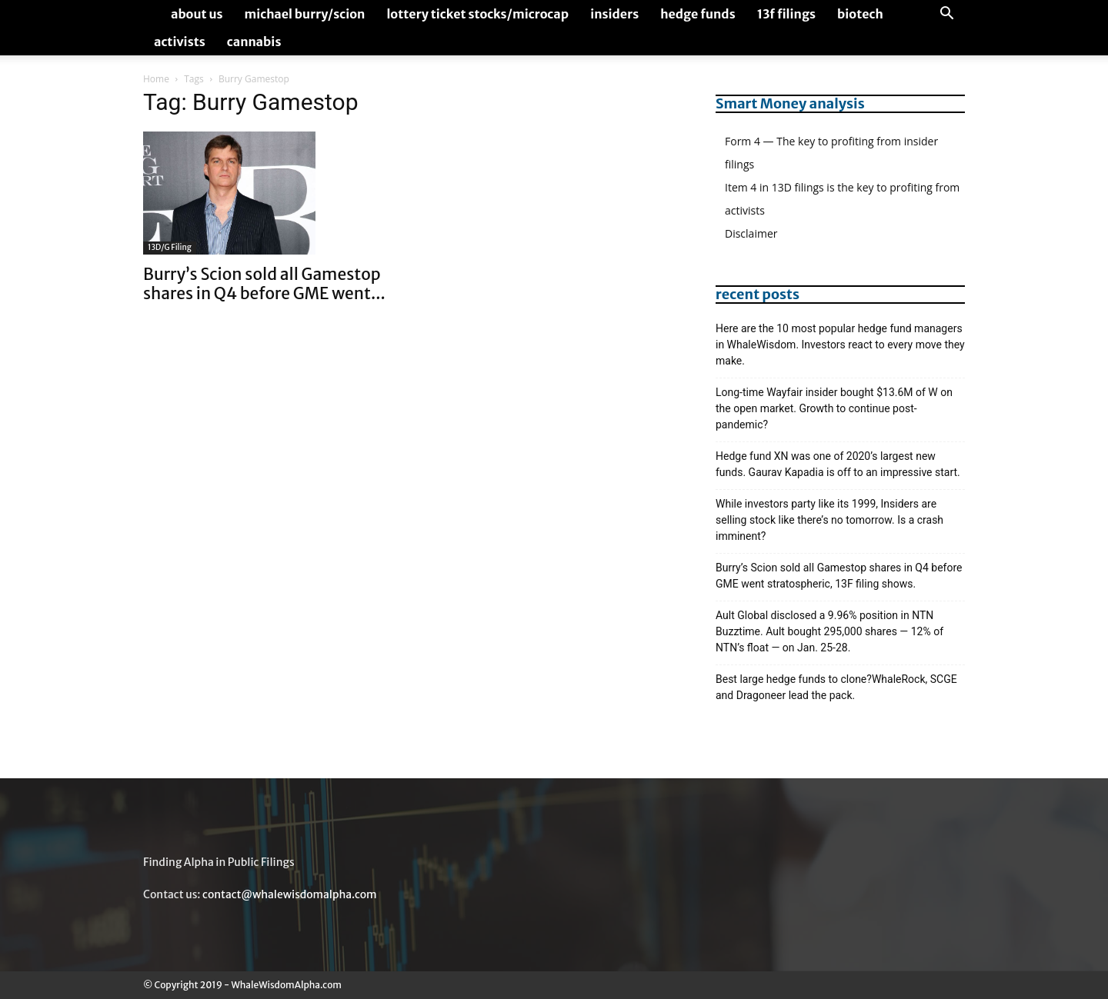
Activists (179, 41)
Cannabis (254, 41)
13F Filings (786, 14)
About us (197, 14)
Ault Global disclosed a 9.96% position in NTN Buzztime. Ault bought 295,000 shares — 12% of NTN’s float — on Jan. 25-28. (829, 631)
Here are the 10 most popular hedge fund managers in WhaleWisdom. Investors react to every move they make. (840, 344)
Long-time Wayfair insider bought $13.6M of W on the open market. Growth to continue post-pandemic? (834, 408)
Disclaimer (751, 233)
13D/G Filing (170, 247)
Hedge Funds (698, 14)
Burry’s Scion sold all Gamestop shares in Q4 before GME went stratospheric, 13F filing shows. (839, 575)
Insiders (614, 14)
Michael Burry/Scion (305, 14)
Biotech (860, 14)
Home (156, 78)
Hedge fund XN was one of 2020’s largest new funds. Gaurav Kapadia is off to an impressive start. (838, 464)
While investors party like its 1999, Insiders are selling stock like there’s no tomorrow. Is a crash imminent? (829, 520)
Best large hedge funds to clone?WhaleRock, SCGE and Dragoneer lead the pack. (836, 687)
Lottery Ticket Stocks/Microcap (477, 14)
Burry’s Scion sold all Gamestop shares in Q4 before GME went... (264, 284)
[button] (946, 15)
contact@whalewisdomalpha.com (289, 894)
